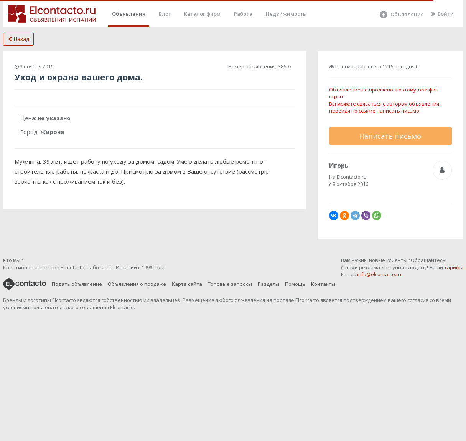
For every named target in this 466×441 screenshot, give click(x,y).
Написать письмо (390, 136)
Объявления (128, 13)
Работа (243, 13)
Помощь (295, 283)
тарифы (453, 267)
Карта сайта (187, 283)
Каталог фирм (202, 13)
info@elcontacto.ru (379, 274)
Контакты (323, 283)
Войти (442, 13)
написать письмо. (398, 110)
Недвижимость (286, 13)
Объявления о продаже (137, 283)
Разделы (268, 283)
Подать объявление (77, 283)
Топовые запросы (230, 283)
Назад (18, 39)
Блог (165, 13)
